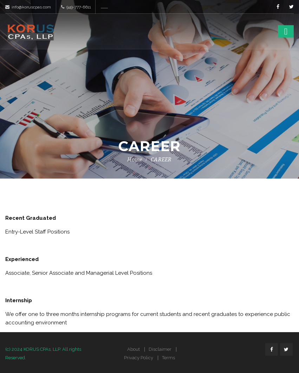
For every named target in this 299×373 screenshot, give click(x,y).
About (133, 349)
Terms (168, 357)
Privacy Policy (138, 357)
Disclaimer (160, 349)
